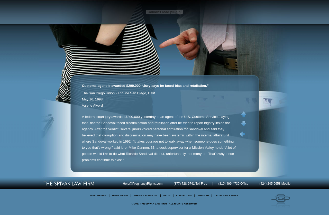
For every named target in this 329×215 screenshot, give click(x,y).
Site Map (203, 195)
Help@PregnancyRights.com (142, 183)
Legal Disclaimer (226, 195)
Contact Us (183, 195)
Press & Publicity (146, 195)
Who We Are (98, 195)
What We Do (120, 195)
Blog (166, 195)
